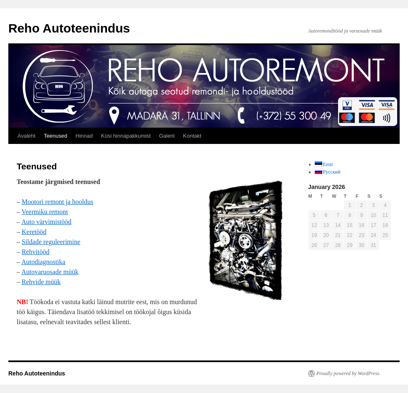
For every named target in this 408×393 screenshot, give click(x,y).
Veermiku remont (45, 211)
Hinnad (84, 136)
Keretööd (34, 231)
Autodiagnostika (43, 261)
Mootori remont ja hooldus (57, 201)
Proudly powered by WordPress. (348, 373)
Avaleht (26, 136)
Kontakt (192, 136)
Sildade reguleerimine (51, 241)
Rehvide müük (41, 281)
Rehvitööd (36, 251)
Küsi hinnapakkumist (126, 136)
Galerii (167, 136)
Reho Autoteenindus (69, 28)
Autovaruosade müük (49, 271)
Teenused (55, 136)
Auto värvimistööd (46, 221)
